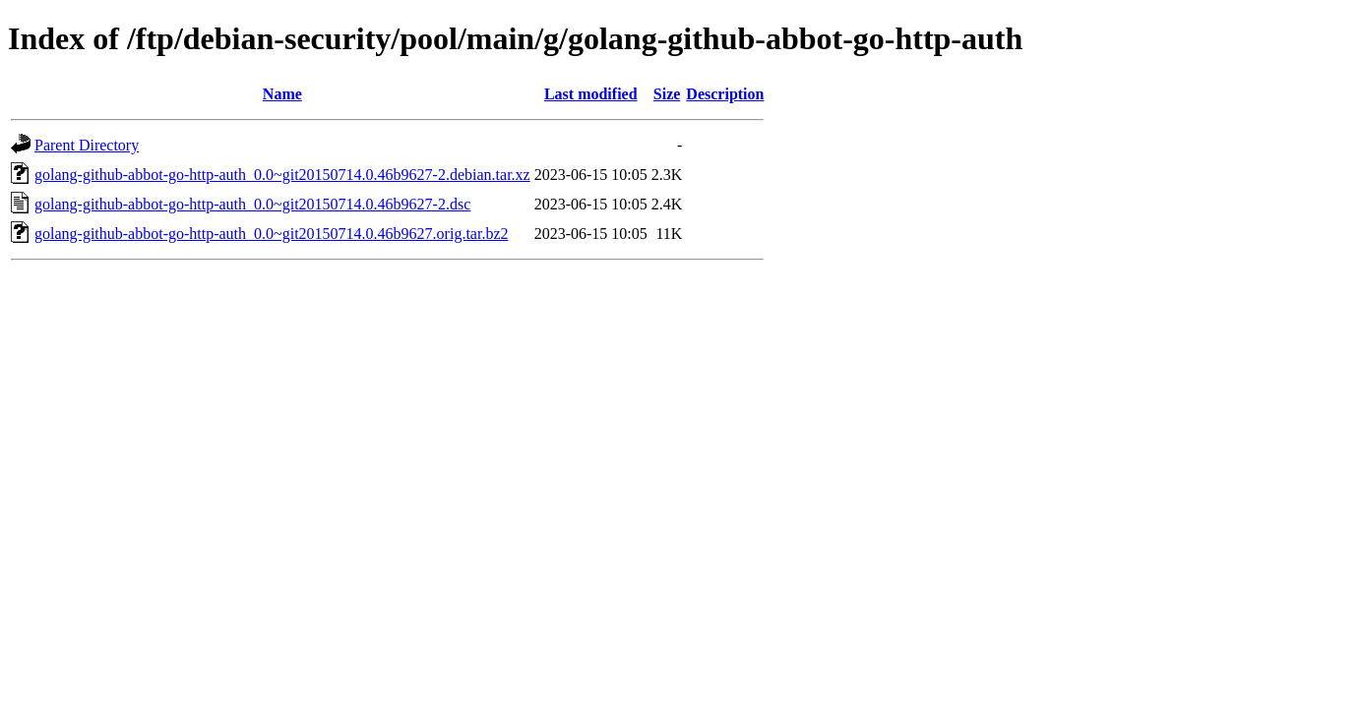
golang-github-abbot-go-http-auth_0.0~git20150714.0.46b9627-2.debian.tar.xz (282, 174)
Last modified (591, 94)
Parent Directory (86, 145)
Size (667, 94)
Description (725, 94)
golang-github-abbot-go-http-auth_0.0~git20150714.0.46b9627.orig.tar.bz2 (271, 233)
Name (282, 94)
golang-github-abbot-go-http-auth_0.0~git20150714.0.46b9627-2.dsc (252, 204)
